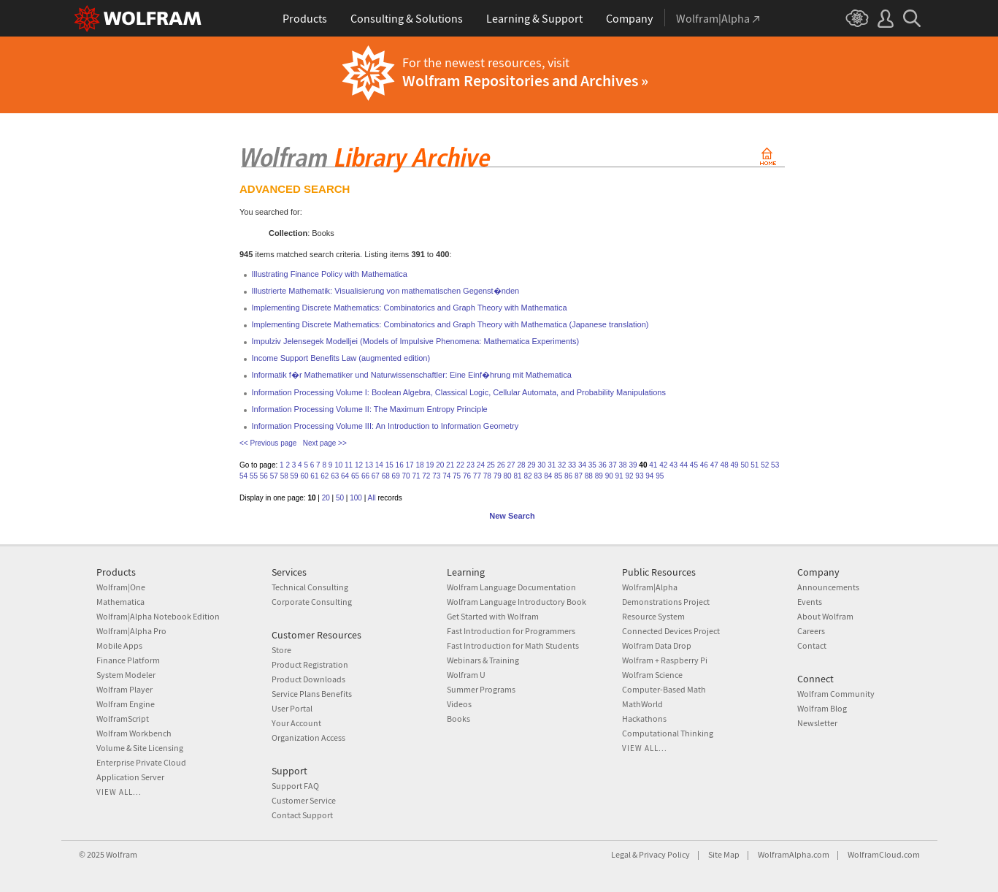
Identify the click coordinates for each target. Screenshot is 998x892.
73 (436, 476)
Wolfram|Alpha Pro (131, 630)
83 (538, 476)
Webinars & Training (483, 660)
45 (694, 465)
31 (552, 465)
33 (572, 465)
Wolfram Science (652, 674)
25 (491, 465)
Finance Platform (128, 660)
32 (562, 465)
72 (426, 476)
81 (517, 476)
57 (274, 476)
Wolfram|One (120, 587)
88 (589, 476)
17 (409, 465)
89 (599, 476)
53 (775, 465)
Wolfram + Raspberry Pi (664, 660)
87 (579, 476)
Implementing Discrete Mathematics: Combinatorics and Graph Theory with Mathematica (409, 307)
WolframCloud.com (884, 854)
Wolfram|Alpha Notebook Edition (158, 616)
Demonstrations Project (666, 601)
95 (660, 476)
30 (541, 465)
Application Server (130, 776)
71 (416, 476)
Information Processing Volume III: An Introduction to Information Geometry (385, 426)
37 (613, 465)
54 (243, 476)
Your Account (296, 722)
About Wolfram (825, 616)
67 (376, 476)
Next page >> (325, 443)
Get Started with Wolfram (493, 616)
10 (338, 465)
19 (430, 465)
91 (619, 476)
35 (592, 465)
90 (609, 476)
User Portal (292, 708)
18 (419, 465)
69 (396, 476)
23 (471, 465)
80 (508, 476)
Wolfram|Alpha (650, 587)
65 (355, 476)
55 (254, 476)
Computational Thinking (667, 733)
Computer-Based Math (664, 689)
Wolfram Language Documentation (511, 587)
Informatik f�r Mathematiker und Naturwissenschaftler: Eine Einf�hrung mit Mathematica (412, 374)
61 (314, 476)
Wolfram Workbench (134, 733)
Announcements (828, 587)
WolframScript (122, 718)
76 (467, 476)
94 (649, 476)
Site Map (724, 854)
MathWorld (642, 703)
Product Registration (310, 664)
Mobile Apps (119, 645)
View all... (119, 792)
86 (568, 476)
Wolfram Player (124, 689)
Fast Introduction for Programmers (511, 630)
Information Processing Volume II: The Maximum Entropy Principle (370, 409)
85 (558, 476)
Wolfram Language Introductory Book (516, 601)
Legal (621, 854)
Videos (459, 703)
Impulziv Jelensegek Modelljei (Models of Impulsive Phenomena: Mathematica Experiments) (416, 341)
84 (548, 476)
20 (440, 465)
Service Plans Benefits (312, 693)
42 (663, 465)
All (372, 498)
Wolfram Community (836, 693)
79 (498, 476)
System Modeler (126, 674)
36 (603, 465)
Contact (811, 645)
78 (487, 476)
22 (460, 465)
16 (400, 465)
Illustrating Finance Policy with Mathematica (329, 274)
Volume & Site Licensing (139, 747)
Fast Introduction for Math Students (513, 645)
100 (356, 498)
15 (389, 465)
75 (457, 476)
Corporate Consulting (312, 601)
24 (481, 465)
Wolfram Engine (125, 703)
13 (369, 465)
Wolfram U (466, 674)
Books (458, 718)
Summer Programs (481, 689)
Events (809, 601)
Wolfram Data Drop (656, 645)
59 (295, 476)
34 (582, 465)
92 (629, 476)
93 (639, 476)
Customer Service (304, 800)
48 (725, 465)
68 (386, 476)
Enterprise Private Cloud (141, 762)
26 (501, 465)
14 (379, 465)
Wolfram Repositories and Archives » (525, 80)
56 (264, 476)
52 (765, 465)
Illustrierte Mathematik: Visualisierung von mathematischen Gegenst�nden (386, 290)
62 (324, 476)
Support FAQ (295, 785)
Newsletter (817, 722)
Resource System (653, 616)
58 (284, 476)
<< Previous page (267, 443)
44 (684, 465)
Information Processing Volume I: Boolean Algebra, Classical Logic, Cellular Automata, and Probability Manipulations (459, 392)
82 (527, 476)
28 (521, 465)
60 (304, 476)
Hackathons (644, 718)
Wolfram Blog (822, 708)
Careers (811, 630)
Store (281, 649)
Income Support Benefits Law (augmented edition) (341, 358)
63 (335, 476)
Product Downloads (308, 679)
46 (704, 465)
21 (450, 465)
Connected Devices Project (671, 630)
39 (633, 465)
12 (359, 465)
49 (734, 465)
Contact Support (302, 814)
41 (653, 465)
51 (755, 465)
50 (744, 465)
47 (714, 465)
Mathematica (120, 601)
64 (345, 476)
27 (511, 465)
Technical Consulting (310, 587)
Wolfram (121, 854)
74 (446, 476)
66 (365, 476)
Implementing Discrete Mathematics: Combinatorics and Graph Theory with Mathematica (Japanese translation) (450, 324)
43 (673, 465)
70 (406, 476)
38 (623, 465)
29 (531, 465)
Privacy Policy (664, 854)
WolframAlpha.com (793, 854)
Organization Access (308, 737)
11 (349, 465)
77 (477, 476)
